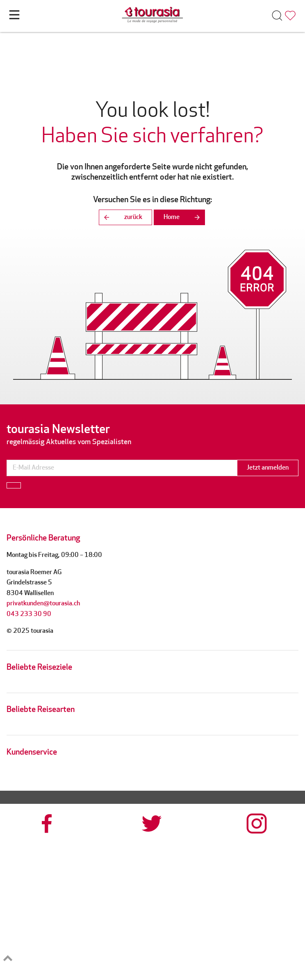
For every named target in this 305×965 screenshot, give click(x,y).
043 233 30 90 (29, 614)
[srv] (229, 892)
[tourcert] (76, 892)
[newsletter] (122, 468)
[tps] (229, 939)
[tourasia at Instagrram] (257, 823)
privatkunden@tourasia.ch (43, 603)
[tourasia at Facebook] (47, 823)
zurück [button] (120, 217)
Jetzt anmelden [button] (268, 468)
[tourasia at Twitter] (152, 823)
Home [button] (184, 217)
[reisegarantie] (76, 939)
